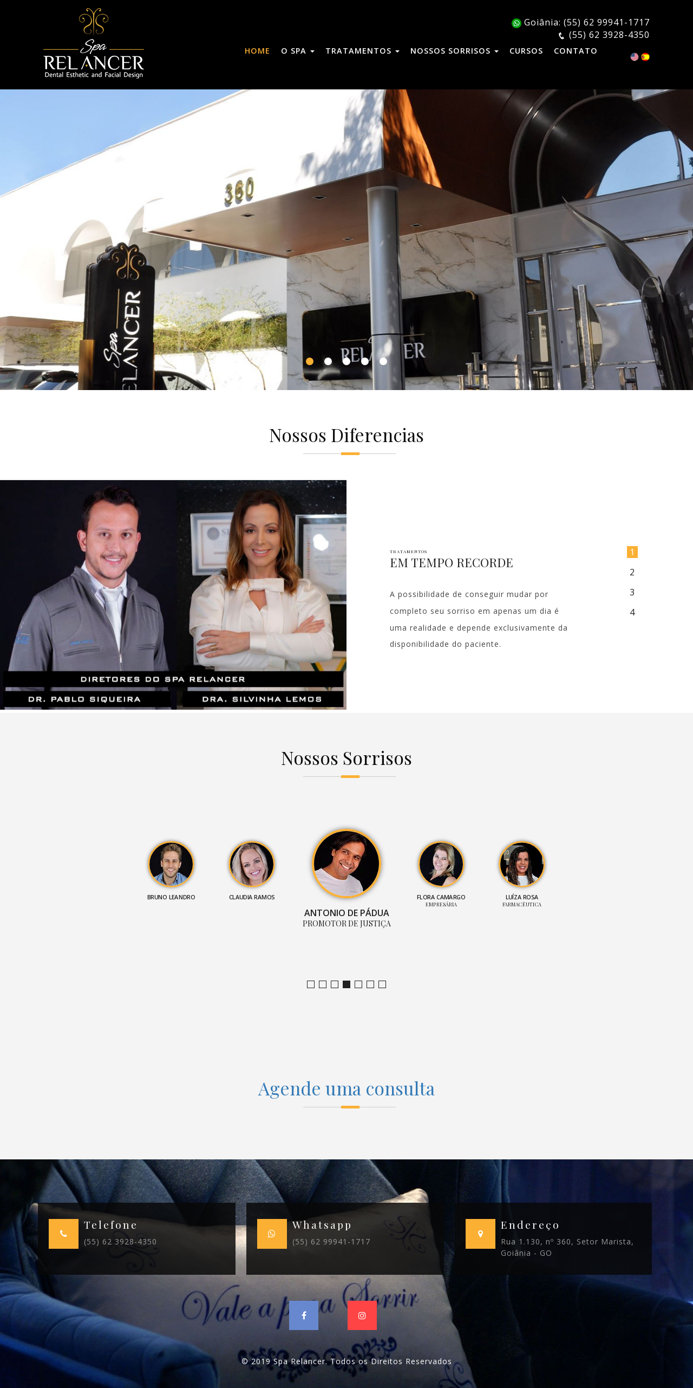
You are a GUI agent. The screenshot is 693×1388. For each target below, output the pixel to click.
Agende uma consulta (346, 1088)
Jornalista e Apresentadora (314, 984)
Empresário (385, 984)
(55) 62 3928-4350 (120, 1241)
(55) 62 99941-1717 (331, 1241)
